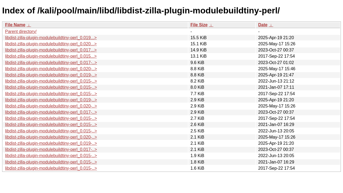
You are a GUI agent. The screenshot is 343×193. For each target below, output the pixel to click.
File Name (15, 25)
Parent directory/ (20, 31)
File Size (199, 25)
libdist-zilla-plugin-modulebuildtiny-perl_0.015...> (51, 56)
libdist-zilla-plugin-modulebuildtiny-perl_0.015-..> (51, 81)
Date (262, 25)
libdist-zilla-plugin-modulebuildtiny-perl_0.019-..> (51, 75)
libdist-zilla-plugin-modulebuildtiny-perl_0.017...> (51, 50)
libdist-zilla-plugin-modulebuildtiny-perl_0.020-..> (51, 68)
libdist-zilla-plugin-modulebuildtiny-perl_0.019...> (51, 37)
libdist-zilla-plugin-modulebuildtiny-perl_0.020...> (51, 44)
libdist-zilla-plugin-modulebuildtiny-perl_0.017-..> (51, 62)
